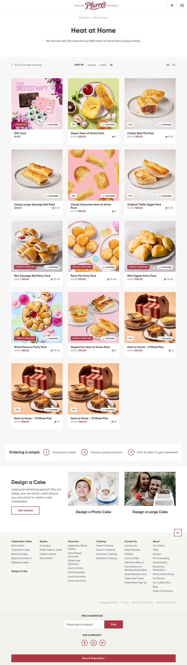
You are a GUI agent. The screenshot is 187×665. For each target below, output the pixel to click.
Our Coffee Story (162, 582)
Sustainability (160, 562)
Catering (101, 541)
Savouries (84, 17)
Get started (25, 510)
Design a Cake (19, 571)
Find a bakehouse (92, 616)
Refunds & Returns (134, 562)
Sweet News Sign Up (136, 582)
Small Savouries (76, 572)
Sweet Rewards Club (136, 574)
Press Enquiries (132, 550)
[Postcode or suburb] (84, 624)
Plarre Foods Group (163, 574)
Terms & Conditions (142, 602)
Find (113, 624)
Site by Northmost (166, 602)
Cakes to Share (48, 554)
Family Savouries (77, 580)
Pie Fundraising (161, 558)
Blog (155, 587)
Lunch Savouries (76, 576)
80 (174, 65)
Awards (157, 554)
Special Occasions (21, 558)
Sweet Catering (104, 545)
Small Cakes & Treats (51, 550)
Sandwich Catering (106, 554)
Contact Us (131, 541)
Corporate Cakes (20, 550)
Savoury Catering (105, 550)
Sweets (43, 541)
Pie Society (159, 578)
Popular (92, 65)
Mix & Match (46, 558)
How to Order (132, 558)
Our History (159, 545)
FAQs (156, 550)
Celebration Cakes (21, 541)
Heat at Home (100, 17)
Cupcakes (45, 545)
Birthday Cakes (19, 554)
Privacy (125, 602)
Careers (129, 554)
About (156, 541)
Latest (103, 65)
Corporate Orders (134, 578)
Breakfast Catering (106, 558)
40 (167, 65)
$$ (111, 65)
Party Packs (17, 545)
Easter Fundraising (163, 591)
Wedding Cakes (20, 562)
